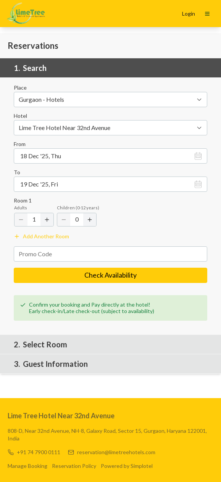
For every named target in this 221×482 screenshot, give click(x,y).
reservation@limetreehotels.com (116, 452)
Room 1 (23, 200)
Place (20, 87)
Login (188, 13)
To (17, 172)
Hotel (20, 116)
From (20, 144)
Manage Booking (27, 466)
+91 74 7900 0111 (38, 452)
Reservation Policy (80, 466)
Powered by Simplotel (140, 466)
